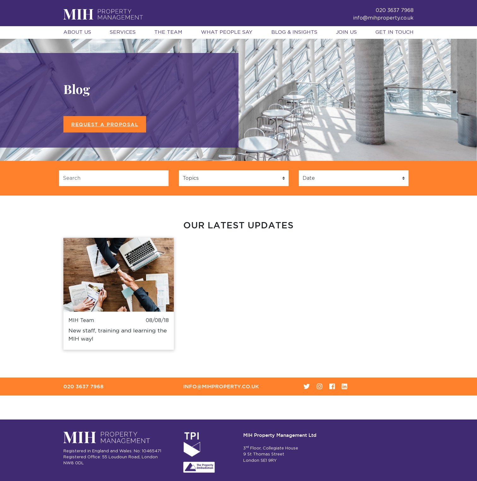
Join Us (346, 32)
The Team (168, 32)
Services (123, 32)
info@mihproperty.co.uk (383, 18)
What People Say (226, 32)
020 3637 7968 (83, 386)
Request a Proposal (104, 124)
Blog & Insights (294, 32)
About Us (77, 32)
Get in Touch (394, 32)
